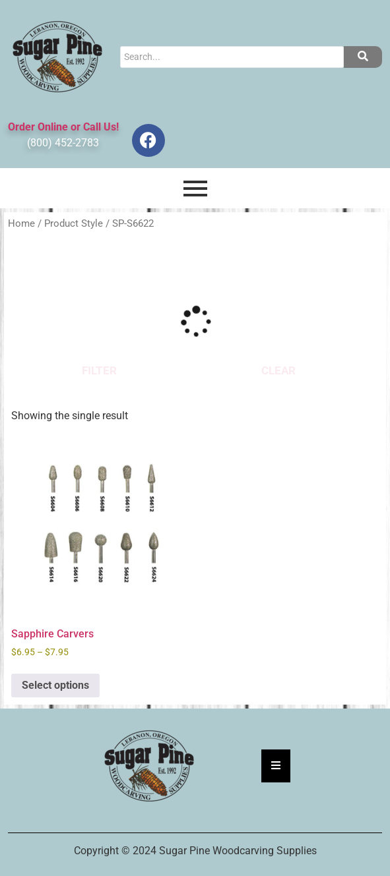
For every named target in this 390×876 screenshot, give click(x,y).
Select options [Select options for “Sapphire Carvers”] (55, 685)
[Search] (232, 57)
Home (21, 223)
